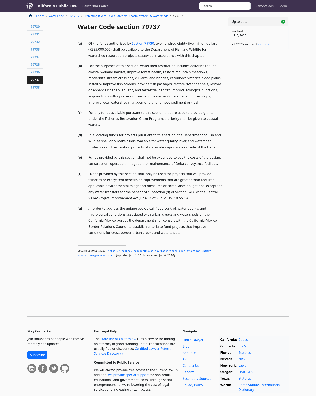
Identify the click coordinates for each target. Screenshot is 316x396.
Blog (186, 346)
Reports (188, 372)
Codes (40, 16)
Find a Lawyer (193, 340)
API (185, 359)
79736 (35, 72)
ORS (250, 372)
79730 (35, 26)
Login (283, 6)
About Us (189, 353)
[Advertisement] (258, 116)
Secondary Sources (197, 378)
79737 (35, 80)
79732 (35, 42)
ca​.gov (262, 44)
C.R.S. (242, 346)
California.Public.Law (56, 6)
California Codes (95, 6)
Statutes (244, 352)
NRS (241, 359)
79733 (35, 49)
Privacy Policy (193, 385)
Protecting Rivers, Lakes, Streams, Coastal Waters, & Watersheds (126, 16)
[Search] (225, 6)
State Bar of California (116, 339)
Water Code (56, 16)
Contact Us (191, 365)
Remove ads (264, 6)
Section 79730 (143, 43)
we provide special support (128, 375)
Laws (242, 365)
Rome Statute (248, 385)
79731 (35, 34)
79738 (35, 87)
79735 (35, 64)
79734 (35, 57)
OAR (241, 372)
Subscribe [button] (37, 355)
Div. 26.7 (73, 16)
